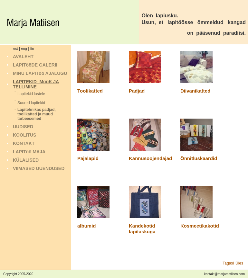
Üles (239, 263)
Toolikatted (90, 91)
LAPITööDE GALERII (35, 64)
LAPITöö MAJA (29, 151)
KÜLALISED (26, 160)
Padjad (137, 91)
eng (24, 48)
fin (32, 48)
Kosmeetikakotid (199, 226)
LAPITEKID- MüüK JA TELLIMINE (36, 84)
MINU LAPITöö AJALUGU (40, 73)
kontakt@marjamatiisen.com (224, 274)
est (15, 48)
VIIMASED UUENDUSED (38, 168)
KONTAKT (23, 143)
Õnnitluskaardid (198, 158)
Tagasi (228, 263)
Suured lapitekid (31, 103)
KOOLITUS (24, 135)
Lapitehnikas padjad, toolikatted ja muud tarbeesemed (36, 114)
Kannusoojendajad (150, 158)
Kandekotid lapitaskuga (142, 228)
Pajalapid (88, 158)
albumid (86, 226)
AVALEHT (23, 56)
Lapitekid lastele (31, 94)
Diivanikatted (195, 91)
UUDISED (23, 126)
